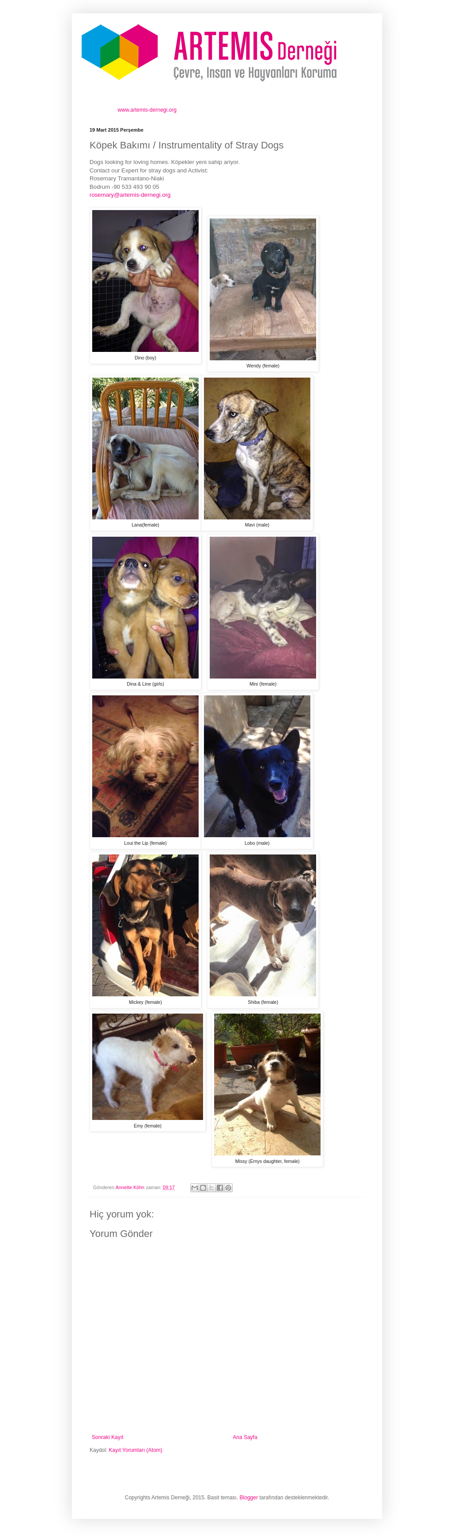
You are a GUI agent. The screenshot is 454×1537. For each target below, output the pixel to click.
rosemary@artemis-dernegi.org (130, 194)
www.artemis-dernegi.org (146, 110)
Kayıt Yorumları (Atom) (135, 1450)
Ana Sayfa (245, 1437)
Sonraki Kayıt (107, 1437)
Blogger (248, 1497)
